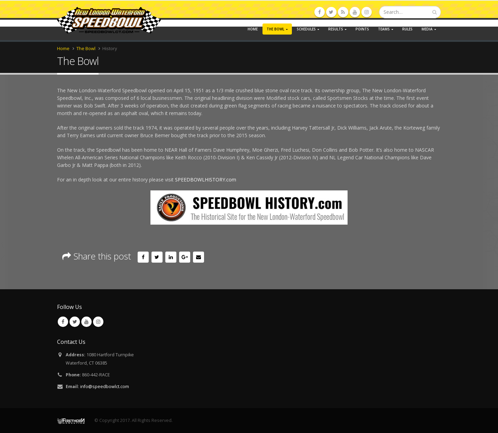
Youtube (86, 322)
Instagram (98, 322)
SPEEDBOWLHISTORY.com (205, 179)
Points (362, 29)
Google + (184, 257)
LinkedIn (170, 257)
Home (253, 29)
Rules (407, 29)
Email (198, 257)
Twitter (157, 257)
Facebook (143, 257)
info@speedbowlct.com (104, 386)
